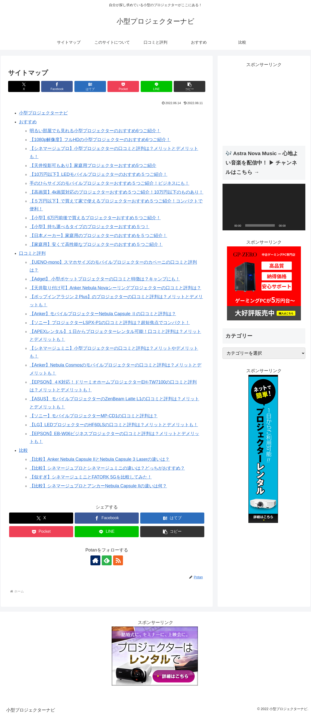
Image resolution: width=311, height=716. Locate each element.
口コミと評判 (32, 253)
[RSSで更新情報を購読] (118, 560)
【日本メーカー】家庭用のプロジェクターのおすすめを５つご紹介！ (98, 235)
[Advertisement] (264, 103)
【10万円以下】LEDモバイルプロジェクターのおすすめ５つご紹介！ (98, 174)
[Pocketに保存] (123, 86)
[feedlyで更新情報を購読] (107, 560)
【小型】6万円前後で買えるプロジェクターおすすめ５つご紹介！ (95, 217)
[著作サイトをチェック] (95, 560)
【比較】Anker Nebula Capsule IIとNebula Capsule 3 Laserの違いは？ (100, 459)
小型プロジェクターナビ (43, 112)
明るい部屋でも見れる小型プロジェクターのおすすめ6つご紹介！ (95, 130)
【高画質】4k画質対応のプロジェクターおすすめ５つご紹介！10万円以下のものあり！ (116, 192)
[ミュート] (291, 225)
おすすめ (28, 121)
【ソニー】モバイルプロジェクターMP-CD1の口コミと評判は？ (93, 415)
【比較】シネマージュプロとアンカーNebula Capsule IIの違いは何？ (98, 485)
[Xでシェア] (24, 86)
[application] (264, 207)
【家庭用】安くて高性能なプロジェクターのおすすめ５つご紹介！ (96, 244)
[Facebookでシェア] (57, 86)
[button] (189, 86)
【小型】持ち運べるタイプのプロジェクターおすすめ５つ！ (89, 226)
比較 (23, 450)
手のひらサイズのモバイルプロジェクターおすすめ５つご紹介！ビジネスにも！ (109, 183)
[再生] (228, 225)
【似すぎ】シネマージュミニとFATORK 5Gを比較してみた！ (91, 477)
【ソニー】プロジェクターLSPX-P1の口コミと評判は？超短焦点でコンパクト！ (110, 322)
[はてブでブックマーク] (90, 86)
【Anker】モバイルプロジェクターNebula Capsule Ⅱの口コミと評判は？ (103, 313)
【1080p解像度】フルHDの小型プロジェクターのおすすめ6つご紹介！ (100, 139)
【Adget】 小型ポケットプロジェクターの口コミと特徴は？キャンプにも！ (105, 278)
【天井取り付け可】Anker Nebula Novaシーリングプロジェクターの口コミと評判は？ (115, 287)
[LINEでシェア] (156, 86)
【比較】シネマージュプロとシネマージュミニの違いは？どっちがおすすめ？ (107, 468)
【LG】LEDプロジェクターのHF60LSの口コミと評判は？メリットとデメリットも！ (114, 424)
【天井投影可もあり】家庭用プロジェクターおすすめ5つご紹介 (93, 165)
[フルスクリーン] (298, 225)
